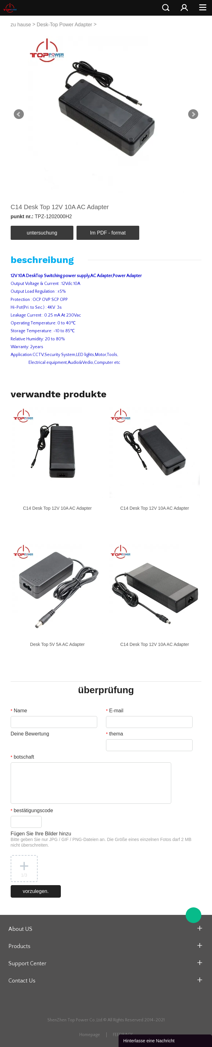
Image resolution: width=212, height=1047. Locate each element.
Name (19, 710)
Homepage (89, 1034)
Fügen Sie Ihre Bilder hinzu (101, 839)
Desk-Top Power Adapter (64, 24)
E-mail (114, 710)
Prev (19, 114)
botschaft (22, 757)
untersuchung (42, 232)
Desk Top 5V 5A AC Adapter (57, 644)
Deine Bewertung (30, 733)
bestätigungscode (32, 810)
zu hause (21, 24)
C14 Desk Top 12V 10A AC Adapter (57, 508)
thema (114, 733)
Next (193, 114)
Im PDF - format (108, 232)
